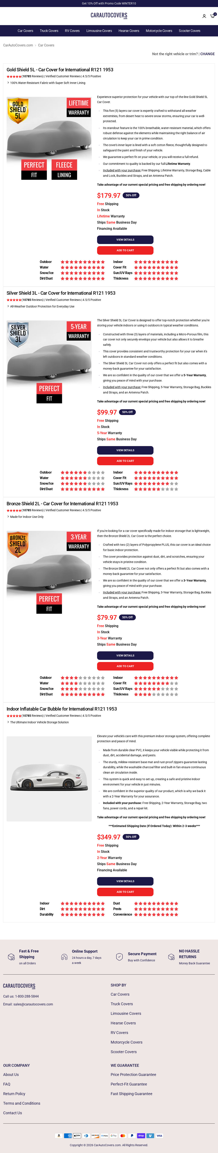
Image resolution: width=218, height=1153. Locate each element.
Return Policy (14, 1093)
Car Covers (25, 31)
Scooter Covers (189, 31)
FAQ (6, 1084)
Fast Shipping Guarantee (131, 1093)
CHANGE (207, 54)
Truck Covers (49, 31)
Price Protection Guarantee (133, 1074)
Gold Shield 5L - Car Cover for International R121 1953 (60, 69)
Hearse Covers (129, 31)
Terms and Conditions (21, 1103)
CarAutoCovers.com (18, 45)
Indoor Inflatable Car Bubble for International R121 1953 (62, 709)
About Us (11, 1074)
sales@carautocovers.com (33, 1004)
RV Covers (72, 31)
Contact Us (12, 1113)
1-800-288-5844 (27, 996)
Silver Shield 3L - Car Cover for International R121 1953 (61, 293)
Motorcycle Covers (159, 31)
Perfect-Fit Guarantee (129, 1084)
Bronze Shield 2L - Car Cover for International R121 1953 (62, 503)
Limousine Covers (99, 31)
